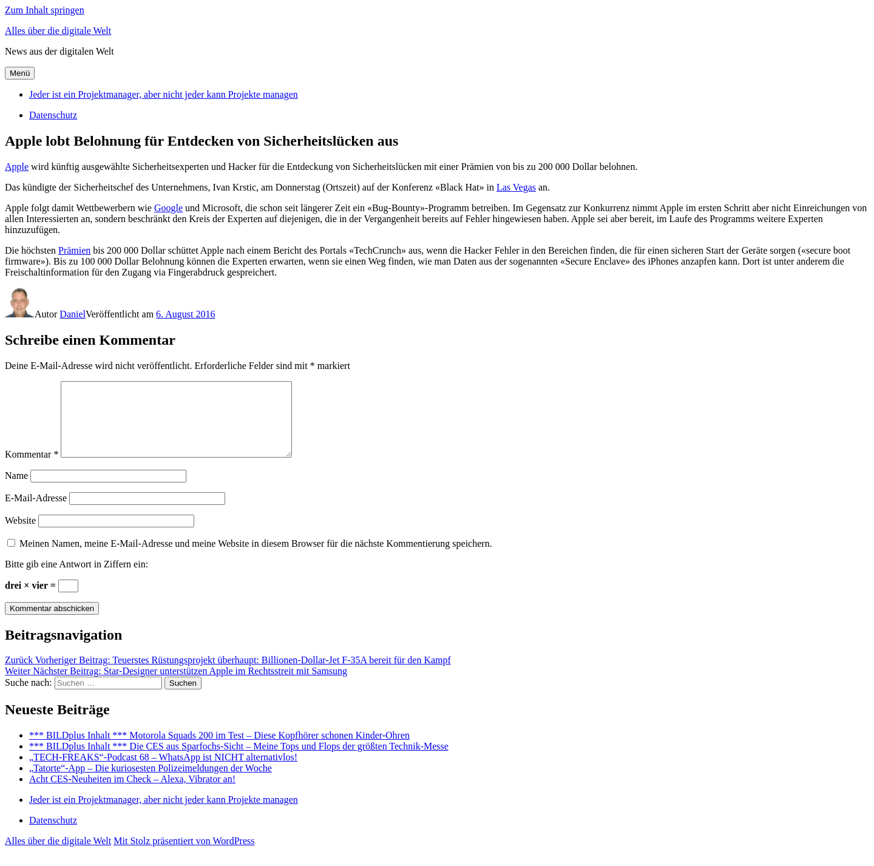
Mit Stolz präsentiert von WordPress (183, 855)
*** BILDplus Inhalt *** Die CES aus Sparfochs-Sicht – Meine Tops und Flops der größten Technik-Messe (239, 761)
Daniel (72, 314)
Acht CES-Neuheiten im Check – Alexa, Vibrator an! (132, 793)
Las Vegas (516, 187)
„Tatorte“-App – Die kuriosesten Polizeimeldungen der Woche (150, 782)
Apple (17, 166)
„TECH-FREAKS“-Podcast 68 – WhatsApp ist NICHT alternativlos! (163, 771)
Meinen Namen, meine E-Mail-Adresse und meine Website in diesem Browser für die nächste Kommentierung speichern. (255, 558)
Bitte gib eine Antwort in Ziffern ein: (76, 578)
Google (168, 208)
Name (16, 490)
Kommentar (31, 469)
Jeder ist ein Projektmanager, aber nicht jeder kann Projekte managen (163, 94)
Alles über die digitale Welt (58, 30)
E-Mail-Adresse (36, 512)
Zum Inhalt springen (44, 10)
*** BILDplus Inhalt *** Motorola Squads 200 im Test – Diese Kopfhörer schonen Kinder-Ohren (219, 750)
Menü (20, 73)
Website (20, 535)
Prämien (74, 250)
